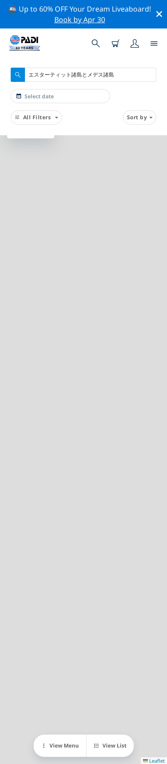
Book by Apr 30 (79, 19)
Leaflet (154, 760)
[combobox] (83, 75)
